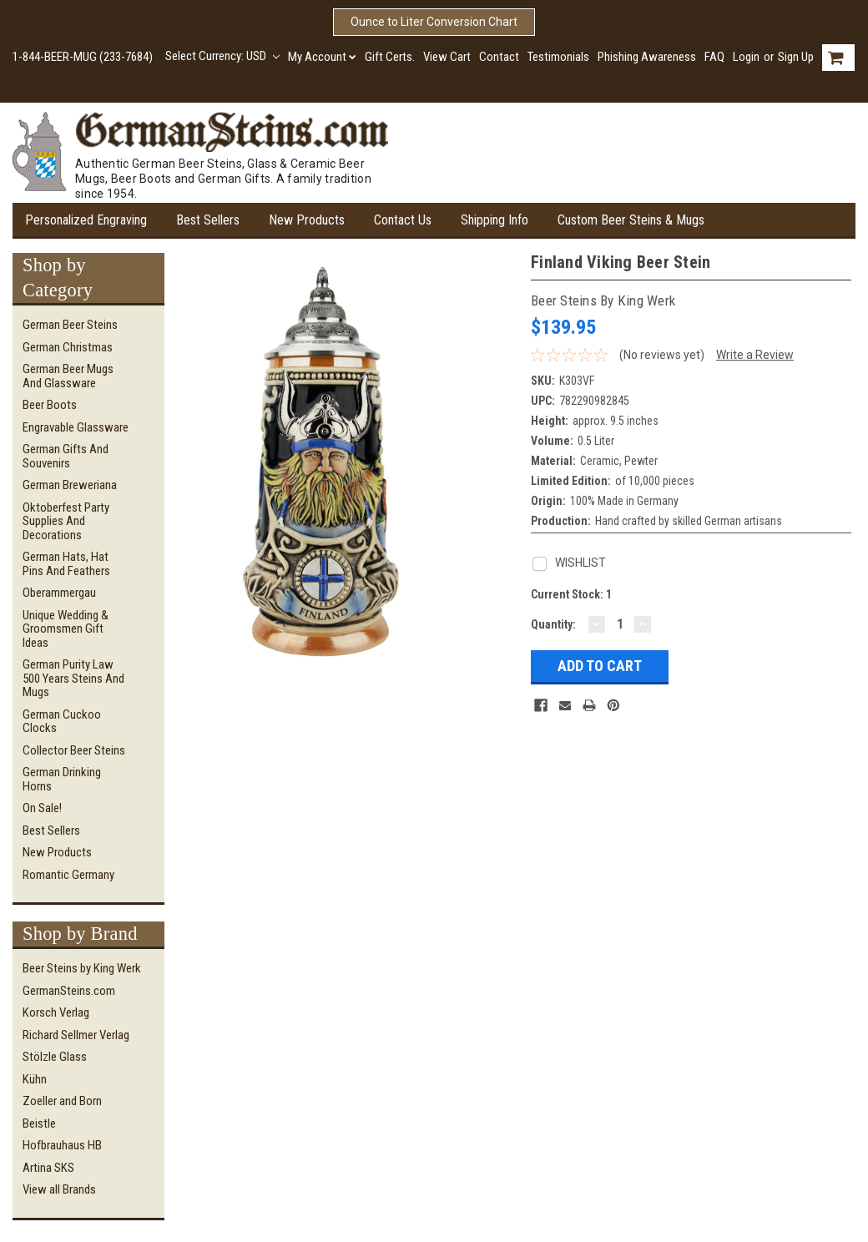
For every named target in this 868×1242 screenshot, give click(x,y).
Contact (499, 56)
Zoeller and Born (62, 1100)
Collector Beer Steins (74, 750)
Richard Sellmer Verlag (76, 1035)
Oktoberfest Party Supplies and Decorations (66, 521)
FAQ (714, 56)
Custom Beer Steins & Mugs (631, 220)
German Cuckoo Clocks (62, 721)
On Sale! (42, 807)
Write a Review (755, 354)
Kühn (35, 1079)
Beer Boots (50, 404)
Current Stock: (571, 594)
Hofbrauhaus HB (62, 1145)
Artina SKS (48, 1167)
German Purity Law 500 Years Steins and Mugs (73, 678)
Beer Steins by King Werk (82, 968)
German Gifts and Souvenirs (65, 456)
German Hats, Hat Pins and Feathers (66, 563)
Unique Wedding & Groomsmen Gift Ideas (65, 629)
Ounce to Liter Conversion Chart (434, 21)
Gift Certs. (390, 56)
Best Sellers (208, 220)
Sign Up (796, 56)
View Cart (447, 56)
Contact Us (402, 220)
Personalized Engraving (86, 220)
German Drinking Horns (62, 779)
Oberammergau (59, 592)
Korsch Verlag (56, 1012)
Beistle (39, 1123)
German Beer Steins (70, 324)
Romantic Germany (68, 874)
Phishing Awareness (647, 56)
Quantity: (553, 624)
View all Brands (59, 1189)
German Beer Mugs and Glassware (68, 376)
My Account (322, 56)
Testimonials (558, 56)
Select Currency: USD (222, 55)
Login (746, 56)
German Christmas (68, 347)
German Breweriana (70, 484)
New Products (307, 220)
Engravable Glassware (76, 427)
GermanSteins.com (69, 990)
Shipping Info (494, 220)
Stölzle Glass (55, 1056)
